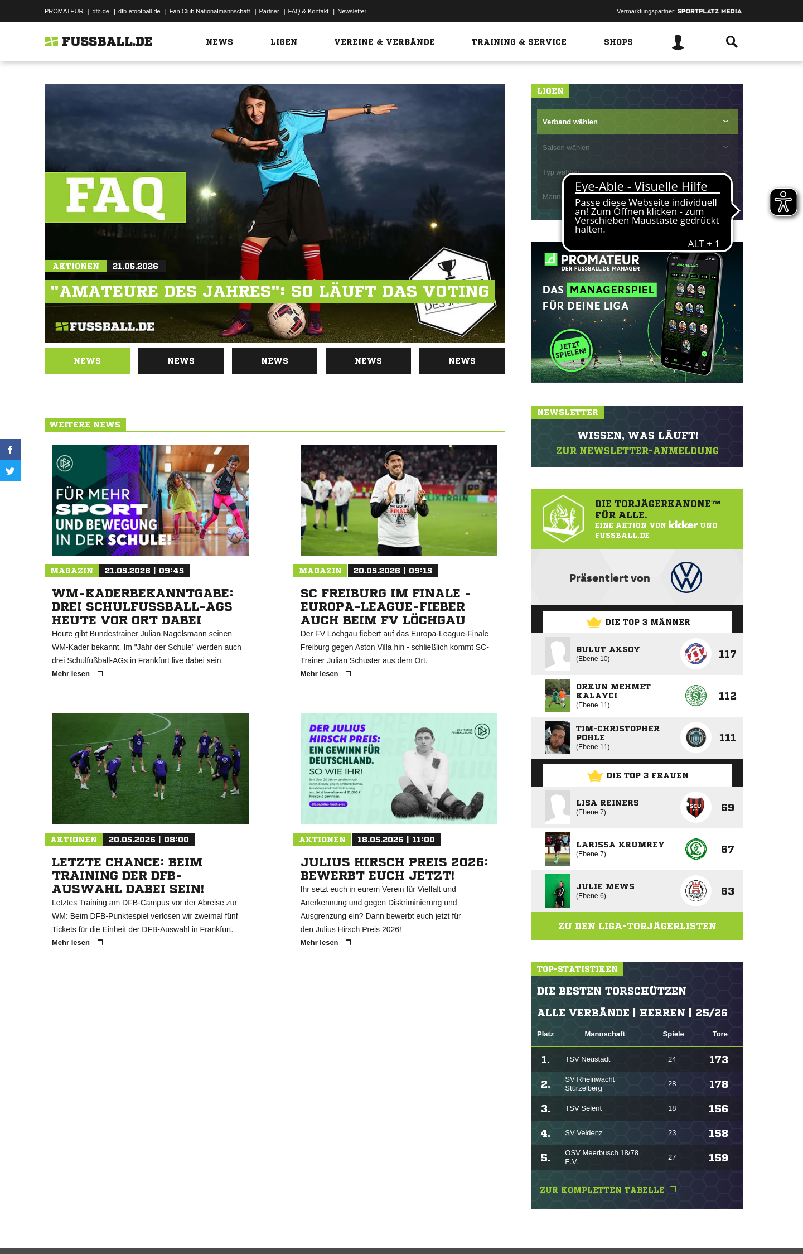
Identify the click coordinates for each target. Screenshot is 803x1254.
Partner (269, 11)
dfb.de (100, 11)
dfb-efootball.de (139, 11)
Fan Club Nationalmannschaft (210, 11)
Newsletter (351, 11)
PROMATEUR (64, 11)
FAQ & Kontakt (308, 11)
